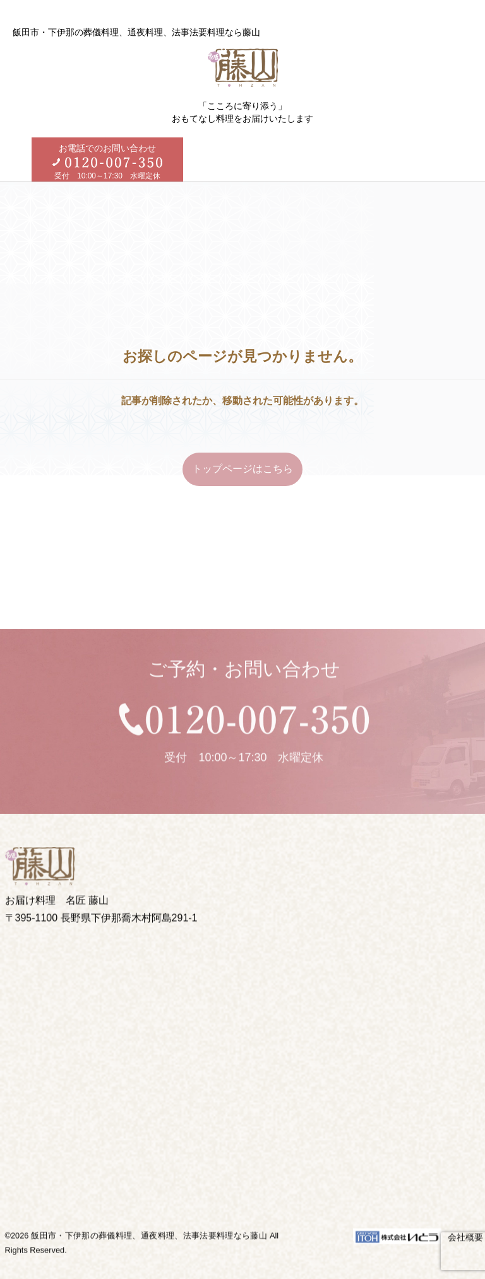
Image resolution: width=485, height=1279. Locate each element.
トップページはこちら (242, 468)
